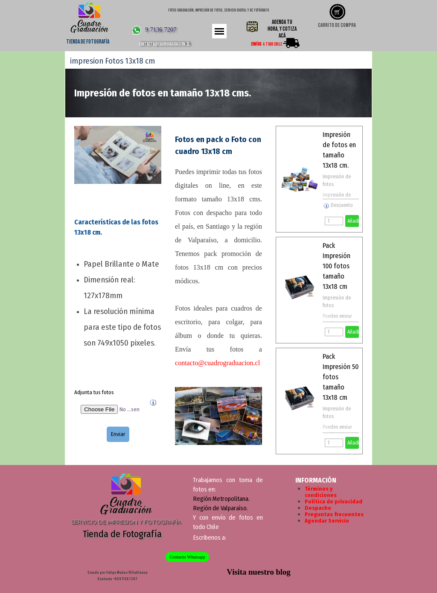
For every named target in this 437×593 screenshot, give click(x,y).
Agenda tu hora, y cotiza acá (282, 29)
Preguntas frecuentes (334, 514)
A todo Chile (272, 44)
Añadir (353, 221)
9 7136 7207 (160, 29)
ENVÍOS (256, 44)
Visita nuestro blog (258, 571)
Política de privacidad (333, 501)
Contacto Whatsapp (187, 557)
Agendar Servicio (327, 520)
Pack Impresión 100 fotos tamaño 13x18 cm (336, 266)
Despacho (318, 508)
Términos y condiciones (321, 492)
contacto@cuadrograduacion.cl (164, 44)
